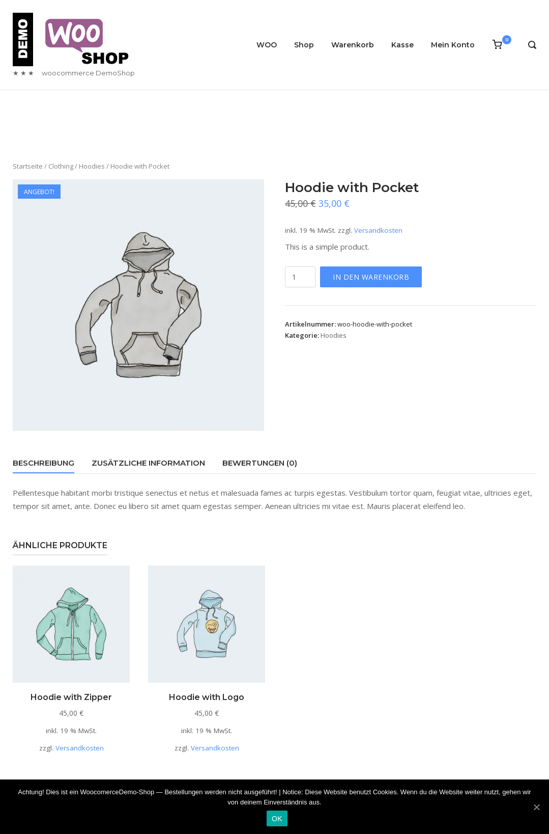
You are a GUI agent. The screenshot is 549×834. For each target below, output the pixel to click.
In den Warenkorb (371, 277)
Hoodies (92, 166)
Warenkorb (352, 44)
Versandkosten (378, 230)
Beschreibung (43, 463)
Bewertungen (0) (259, 463)
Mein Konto (453, 44)
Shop (304, 44)
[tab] (43, 464)
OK (277, 819)
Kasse (402, 44)
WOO (266, 44)
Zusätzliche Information (148, 463)
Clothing (60, 166)
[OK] (536, 807)
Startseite (28, 166)
